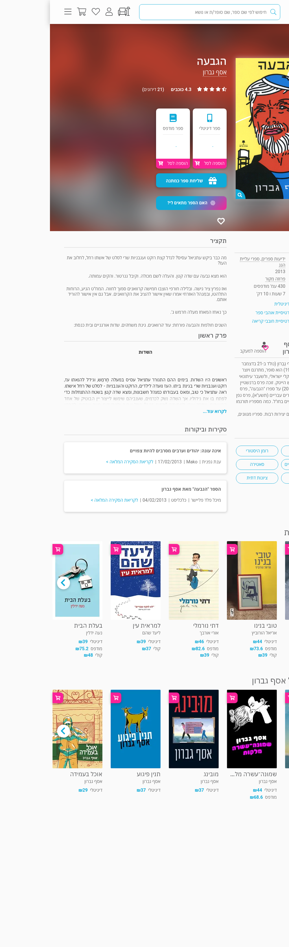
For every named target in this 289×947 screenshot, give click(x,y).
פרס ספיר (252, 450)
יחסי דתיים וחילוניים (252, 464)
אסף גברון (165, 72)
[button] (141, 203)
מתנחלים (252, 478)
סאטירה (207, 464)
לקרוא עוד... (165, 411)
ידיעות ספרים (223, 259)
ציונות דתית (207, 478)
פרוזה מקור (256, 35)
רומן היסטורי (207, 450)
